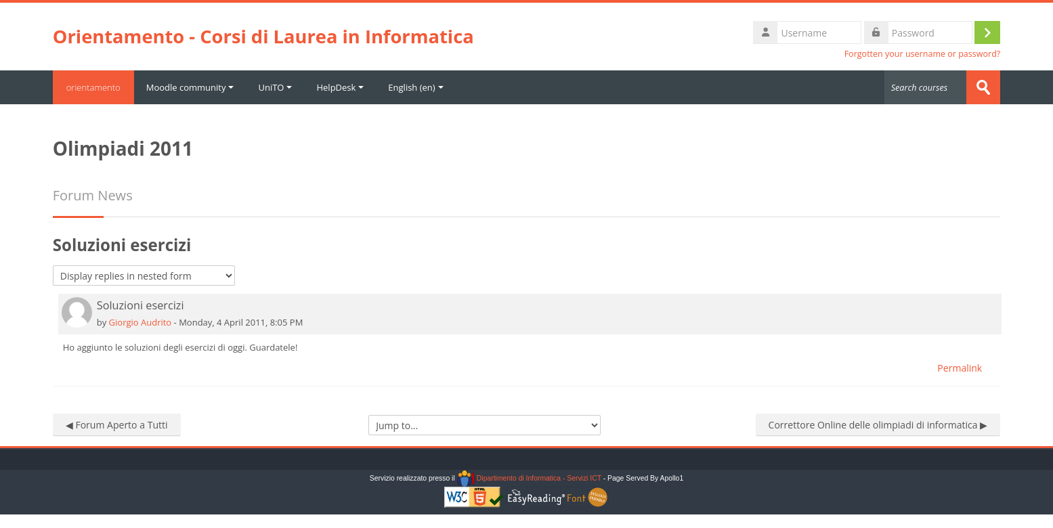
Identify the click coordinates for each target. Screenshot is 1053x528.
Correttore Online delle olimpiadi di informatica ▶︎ (878, 424)
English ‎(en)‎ (415, 87)
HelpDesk (340, 87)
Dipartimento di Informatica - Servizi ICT (529, 478)
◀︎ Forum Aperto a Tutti (117, 424)
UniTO (275, 87)
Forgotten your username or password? (922, 54)
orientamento (93, 87)
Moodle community (190, 87)
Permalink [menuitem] (959, 367)
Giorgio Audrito (140, 322)
